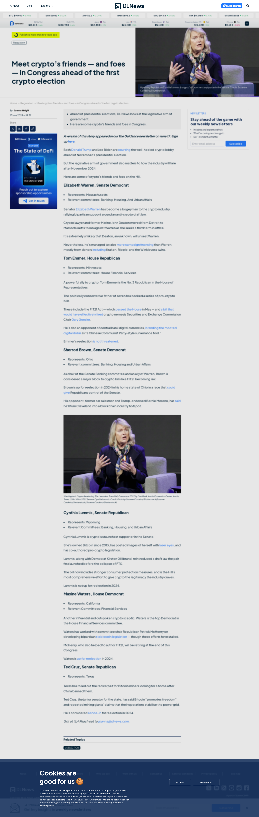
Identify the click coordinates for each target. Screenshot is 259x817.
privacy (115, 802)
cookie (43, 805)
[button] (180, 782)
